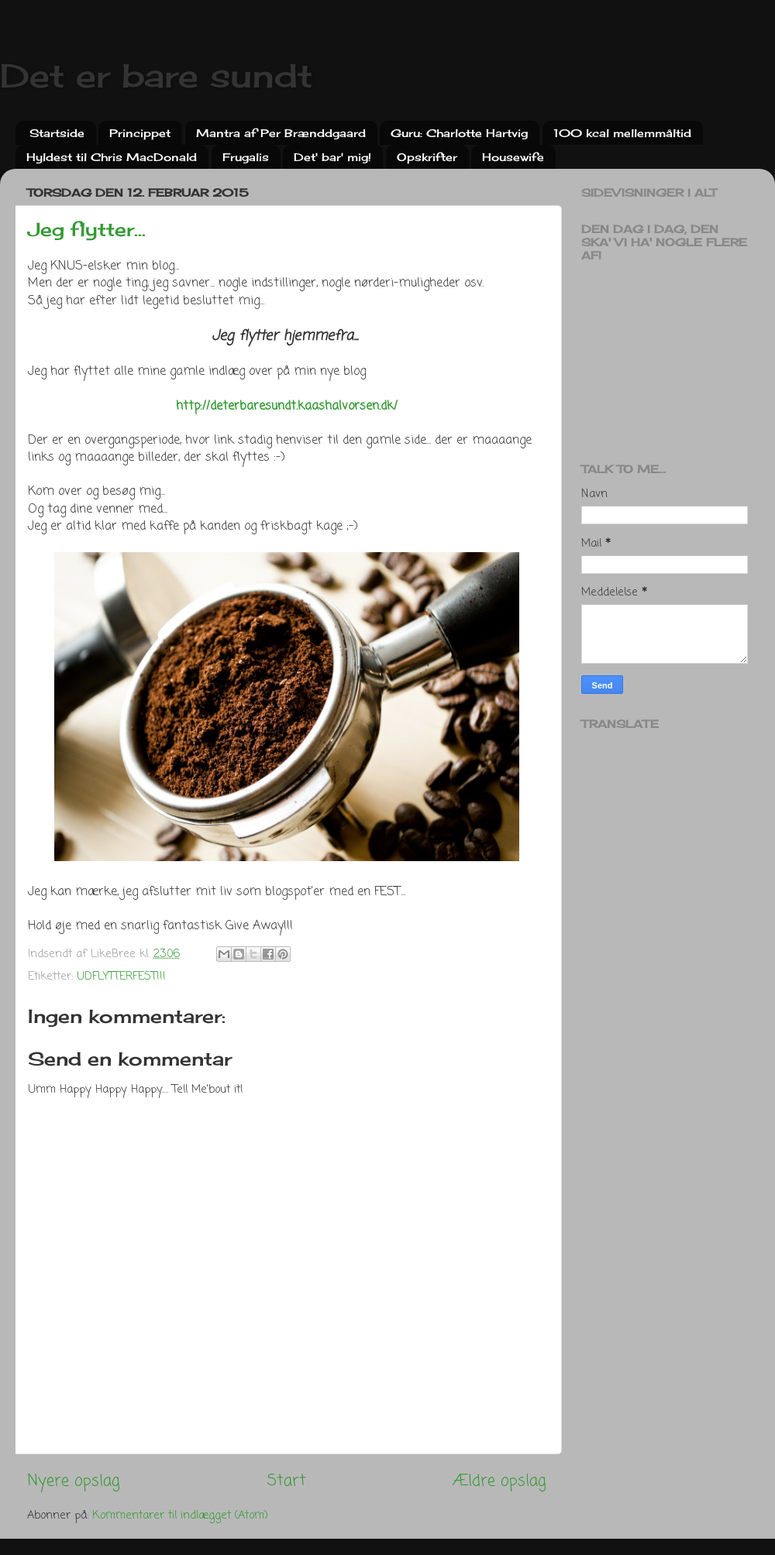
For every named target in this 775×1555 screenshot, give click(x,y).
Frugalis (245, 156)
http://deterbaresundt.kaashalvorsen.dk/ (287, 406)
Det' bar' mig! (332, 156)
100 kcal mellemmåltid (622, 132)
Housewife (513, 156)
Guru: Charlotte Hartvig (459, 132)
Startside (56, 132)
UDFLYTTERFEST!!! (121, 976)
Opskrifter (427, 156)
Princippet (139, 132)
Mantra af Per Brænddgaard (281, 132)
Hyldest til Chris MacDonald (111, 156)
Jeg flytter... (87, 229)
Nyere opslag (73, 1481)
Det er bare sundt (156, 75)
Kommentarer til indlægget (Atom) (180, 1515)
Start (286, 1481)
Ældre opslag (499, 1481)
